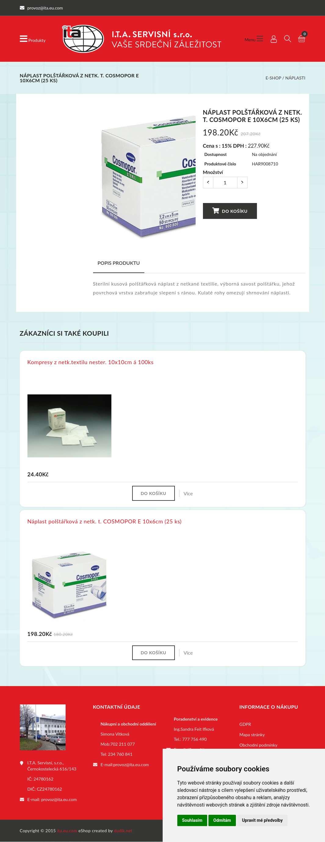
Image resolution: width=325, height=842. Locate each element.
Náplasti (295, 77)
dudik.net (123, 830)
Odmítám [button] (222, 820)
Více (189, 493)
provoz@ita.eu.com (59, 800)
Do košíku (229, 210)
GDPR (245, 725)
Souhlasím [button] (192, 820)
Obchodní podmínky (259, 745)
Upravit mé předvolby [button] (262, 820)
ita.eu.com (67, 830)
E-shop (273, 77)
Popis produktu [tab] (119, 263)
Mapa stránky (252, 735)
